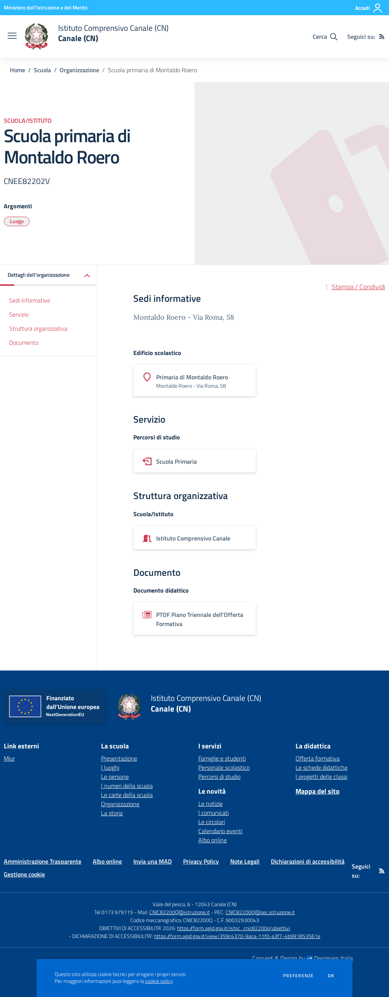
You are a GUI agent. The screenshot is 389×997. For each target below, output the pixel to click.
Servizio (18, 314)
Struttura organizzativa (38, 328)
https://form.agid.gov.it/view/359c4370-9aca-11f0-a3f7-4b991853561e (237, 936)
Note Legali (244, 861)
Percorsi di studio (219, 776)
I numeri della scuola (127, 785)
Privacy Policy (201, 861)
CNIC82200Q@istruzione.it (179, 912)
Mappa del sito (318, 791)
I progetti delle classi (321, 776)
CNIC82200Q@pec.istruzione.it (260, 912)
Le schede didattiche (322, 767)
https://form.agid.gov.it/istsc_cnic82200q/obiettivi (233, 928)
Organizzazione (79, 69)
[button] (48, 275)
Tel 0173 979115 (113, 912)
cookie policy (158, 981)
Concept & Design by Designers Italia (302, 958)
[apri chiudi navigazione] (12, 36)
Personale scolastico (224, 767)
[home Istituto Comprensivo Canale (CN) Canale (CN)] (96, 36)
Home (17, 69)
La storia (112, 813)
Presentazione (119, 758)
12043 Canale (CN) (216, 904)
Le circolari (211, 821)
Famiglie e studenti (222, 758)
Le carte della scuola (127, 794)
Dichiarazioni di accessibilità (308, 861)
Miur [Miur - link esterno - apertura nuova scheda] (9, 758)
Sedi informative (29, 300)
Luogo (17, 221)
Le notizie (210, 803)
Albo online (212, 840)
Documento (23, 342)
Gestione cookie (24, 874)
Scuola (42, 69)
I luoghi (110, 767)
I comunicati (213, 812)
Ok (331, 975)
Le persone (115, 776)
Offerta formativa (318, 758)
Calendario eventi (220, 830)
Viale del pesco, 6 (171, 904)
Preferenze (298, 975)
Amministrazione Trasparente (42, 861)
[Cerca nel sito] (325, 36)
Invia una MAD (152, 861)
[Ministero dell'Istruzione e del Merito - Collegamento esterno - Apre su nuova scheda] (45, 7)
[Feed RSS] (381, 36)
